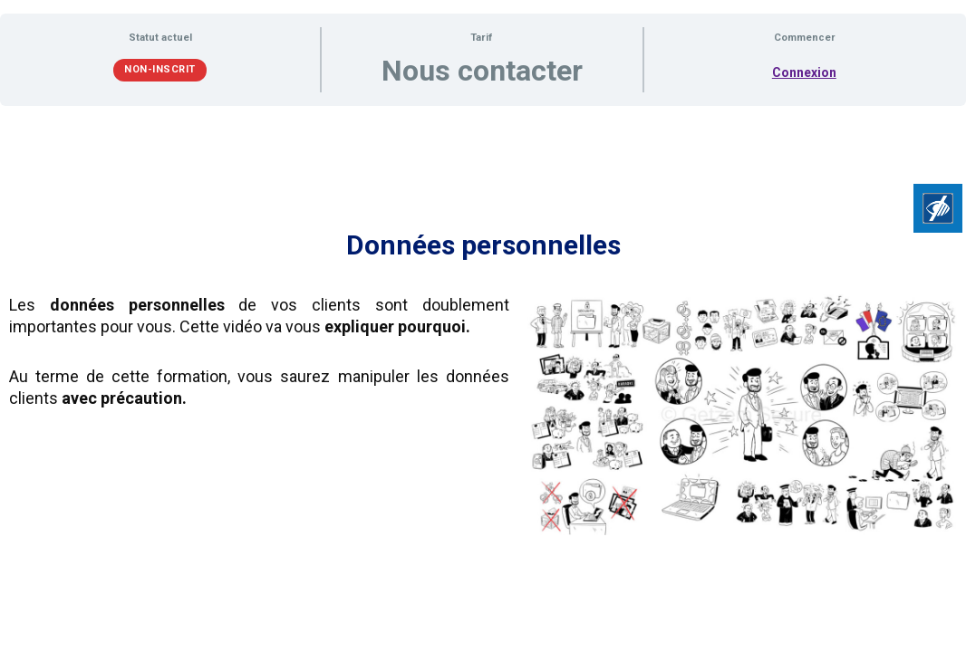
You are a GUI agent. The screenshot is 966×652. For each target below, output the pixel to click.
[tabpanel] (483, 332)
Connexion (804, 72)
